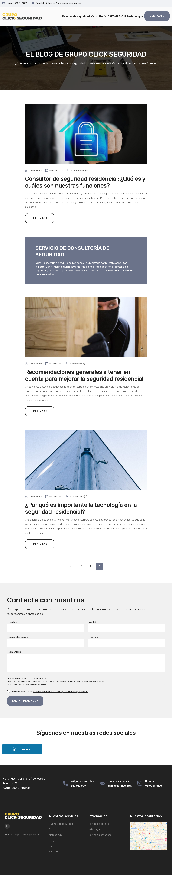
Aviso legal (94, 829)
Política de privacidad (100, 834)
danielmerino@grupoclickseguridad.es (56, 3)
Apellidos (93, 622)
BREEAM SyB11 (117, 16)
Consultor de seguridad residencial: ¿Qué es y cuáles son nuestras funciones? (85, 182)
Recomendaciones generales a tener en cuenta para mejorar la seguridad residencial (84, 375)
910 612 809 (15, 3)
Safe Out (54, 851)
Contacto (157, 15)
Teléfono (93, 637)
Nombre (13, 622)
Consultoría (98, 16)
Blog (51, 840)
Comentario (15, 652)
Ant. (72, 566)
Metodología (135, 16)
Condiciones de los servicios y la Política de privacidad (60, 691)
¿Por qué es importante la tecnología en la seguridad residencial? (81, 508)
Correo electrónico (18, 637)
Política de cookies (98, 823)
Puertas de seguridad (76, 16)
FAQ (51, 846)
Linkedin (22, 749)
